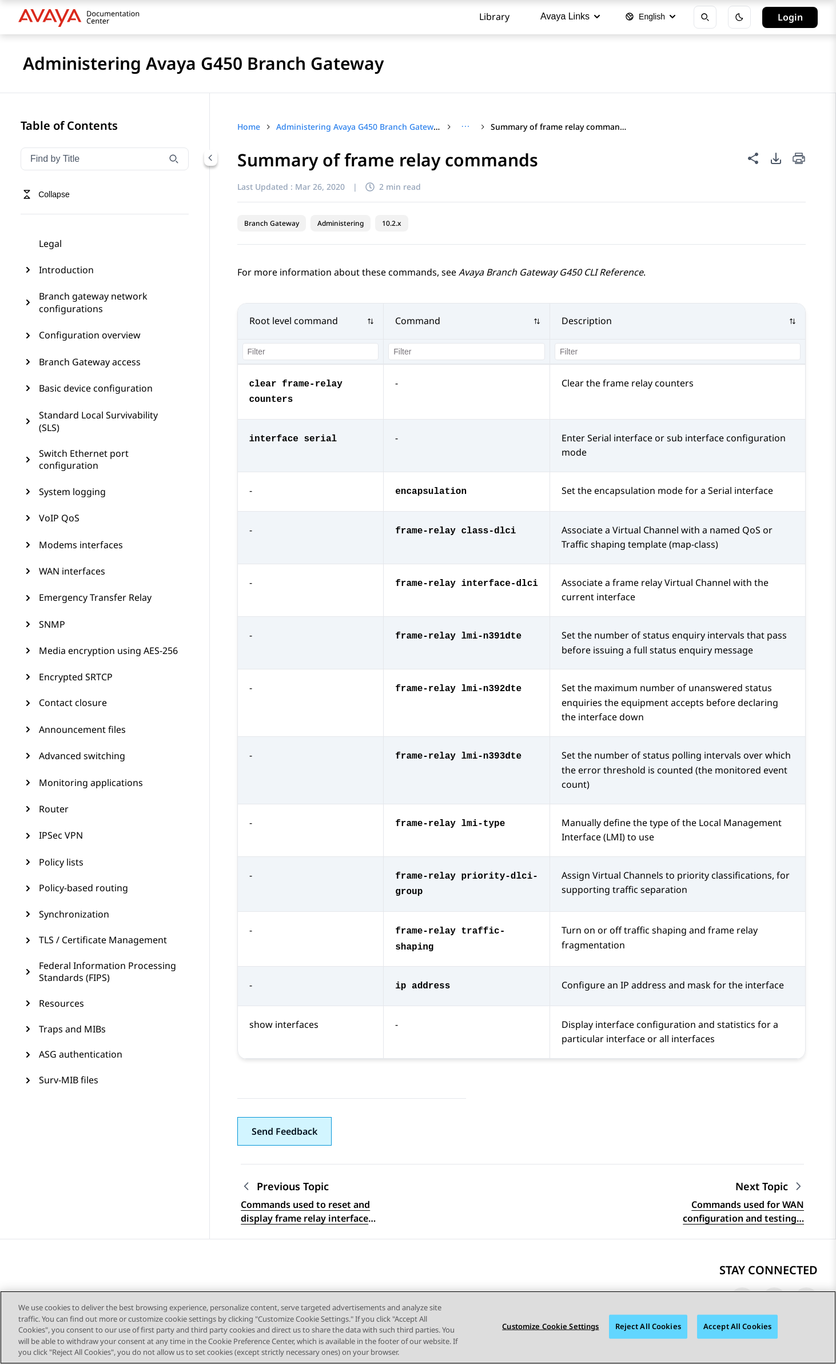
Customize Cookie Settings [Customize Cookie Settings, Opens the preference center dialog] (550, 1326)
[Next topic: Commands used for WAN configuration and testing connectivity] (769, 1186)
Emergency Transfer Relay (95, 597)
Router (54, 809)
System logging (72, 491)
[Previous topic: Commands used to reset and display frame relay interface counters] (312, 1186)
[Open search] (705, 17)
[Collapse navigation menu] (210, 158)
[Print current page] (799, 159)
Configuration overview (90, 335)
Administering (340, 223)
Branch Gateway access (90, 362)
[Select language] (650, 17)
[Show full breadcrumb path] (466, 127)
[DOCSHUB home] (82, 17)
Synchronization (74, 914)
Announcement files (82, 729)
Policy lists (61, 862)
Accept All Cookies (737, 1326)
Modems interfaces (81, 545)
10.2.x (391, 223)
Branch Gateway (271, 223)
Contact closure (73, 702)
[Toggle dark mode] (739, 17)
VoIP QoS (59, 518)
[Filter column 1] (310, 351)
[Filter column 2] (466, 351)
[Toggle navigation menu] (46, 194)
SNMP (52, 624)
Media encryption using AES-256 (108, 650)
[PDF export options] (776, 158)
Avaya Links (570, 16)
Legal (50, 243)
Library (494, 16)
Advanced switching (82, 755)
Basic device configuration (96, 388)
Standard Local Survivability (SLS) (98, 421)
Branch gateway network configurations (93, 302)
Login (790, 17)
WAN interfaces (72, 571)
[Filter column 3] (678, 351)
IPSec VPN (61, 835)
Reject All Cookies (648, 1326)
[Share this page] (753, 158)
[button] (311, 322)
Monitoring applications (91, 782)
